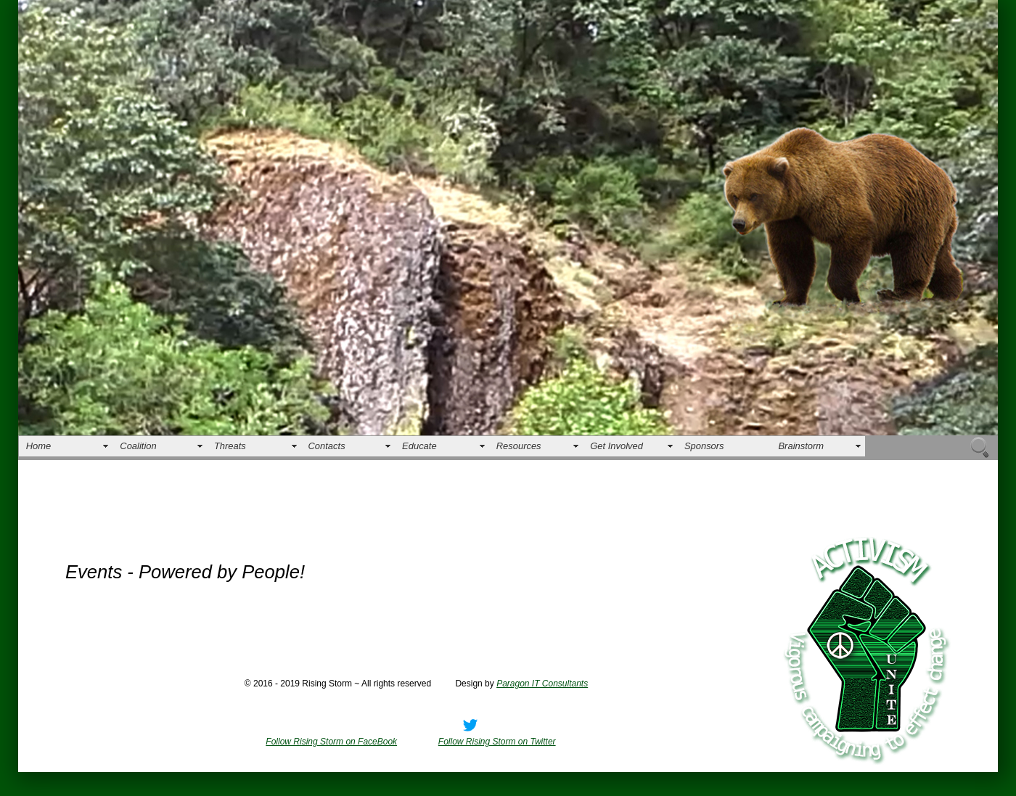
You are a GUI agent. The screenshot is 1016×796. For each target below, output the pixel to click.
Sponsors (704, 445)
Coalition (138, 445)
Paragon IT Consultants (542, 683)
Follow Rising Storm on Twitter (497, 741)
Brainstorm (801, 445)
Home (39, 445)
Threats (230, 445)
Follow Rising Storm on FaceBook (331, 741)
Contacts (326, 445)
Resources (518, 445)
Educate (419, 445)
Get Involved (616, 445)
